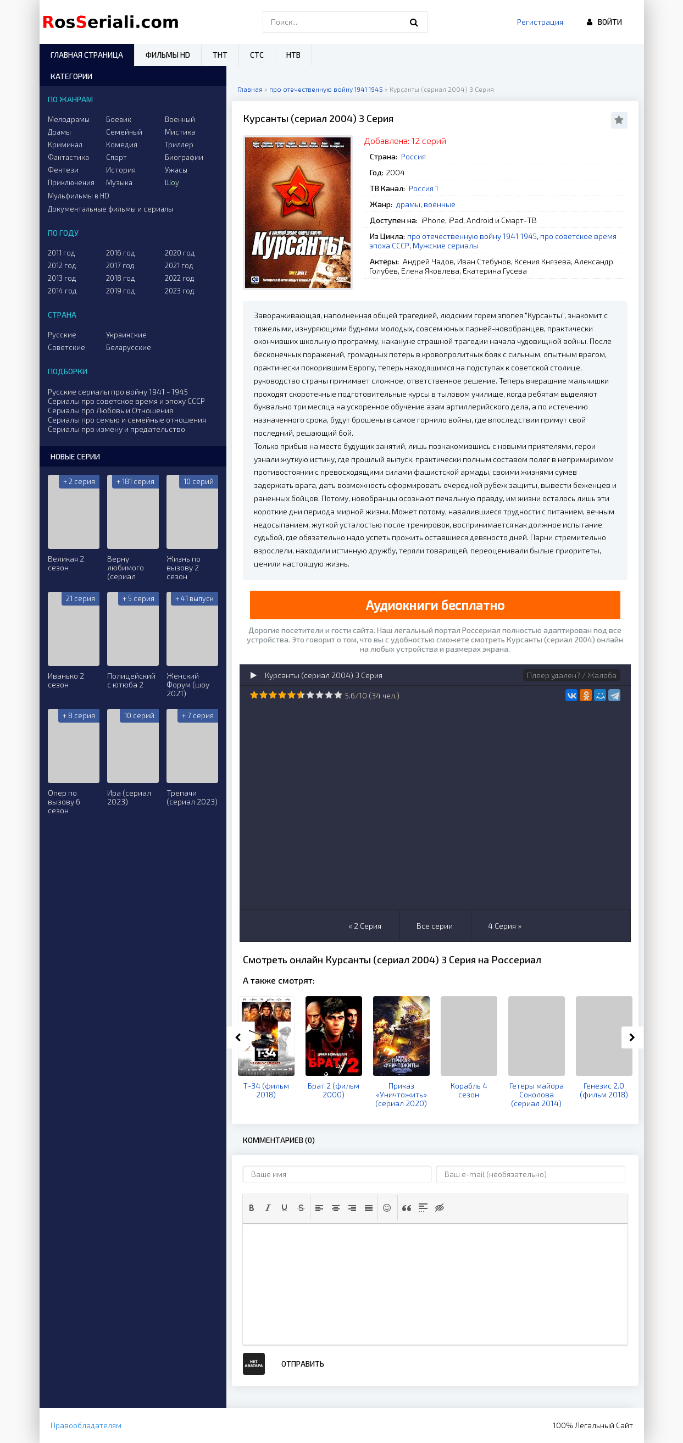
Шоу (172, 182)
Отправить (302, 1363)
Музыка (119, 182)
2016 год (120, 252)
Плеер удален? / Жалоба (572, 675)
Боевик (118, 119)
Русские (62, 334)
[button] (251, 1207)
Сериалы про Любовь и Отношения (110, 410)
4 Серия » (504, 925)
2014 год (62, 290)
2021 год (179, 265)
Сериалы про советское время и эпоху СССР (126, 401)
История (121, 169)
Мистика (180, 131)
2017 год (120, 265)
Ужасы (176, 169)
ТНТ (220, 54)
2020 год (180, 252)
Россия (413, 156)
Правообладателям (86, 1425)
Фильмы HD (168, 54)
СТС (257, 54)
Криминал (65, 144)
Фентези (63, 169)
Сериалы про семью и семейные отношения (127, 419)
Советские (66, 347)
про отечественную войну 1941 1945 (472, 236)
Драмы (59, 131)
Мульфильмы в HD (78, 195)
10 (338, 695)
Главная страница (87, 54)
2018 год (120, 278)
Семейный (124, 131)
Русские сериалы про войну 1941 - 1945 (118, 391)
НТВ (293, 54)
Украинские (126, 334)
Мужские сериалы (446, 245)
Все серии (435, 925)
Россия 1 (423, 188)
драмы (408, 204)
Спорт (116, 157)
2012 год (62, 265)
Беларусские (128, 347)
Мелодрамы (69, 119)
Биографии (184, 157)
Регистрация (540, 21)
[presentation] (252, 1208)
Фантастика (68, 157)
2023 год (180, 290)
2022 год (180, 278)
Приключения (71, 182)
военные (440, 204)
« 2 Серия (364, 925)
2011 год (61, 252)
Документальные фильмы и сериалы (110, 208)
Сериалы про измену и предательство (116, 429)
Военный (180, 119)
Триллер (179, 144)
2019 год (120, 290)
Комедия (121, 144)
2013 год (62, 278)
